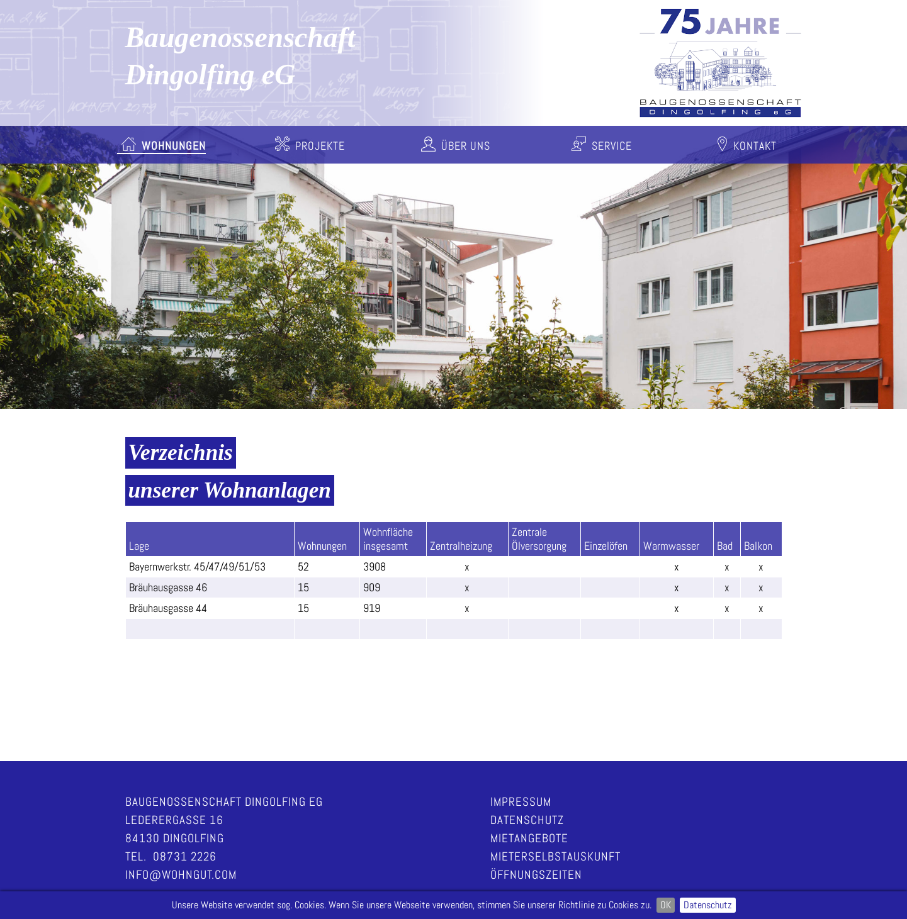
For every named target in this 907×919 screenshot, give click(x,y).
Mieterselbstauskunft (555, 856)
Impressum (520, 802)
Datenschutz (708, 904)
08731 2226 (185, 856)
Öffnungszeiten (536, 875)
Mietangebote (529, 838)
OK (665, 904)
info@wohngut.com (181, 875)
